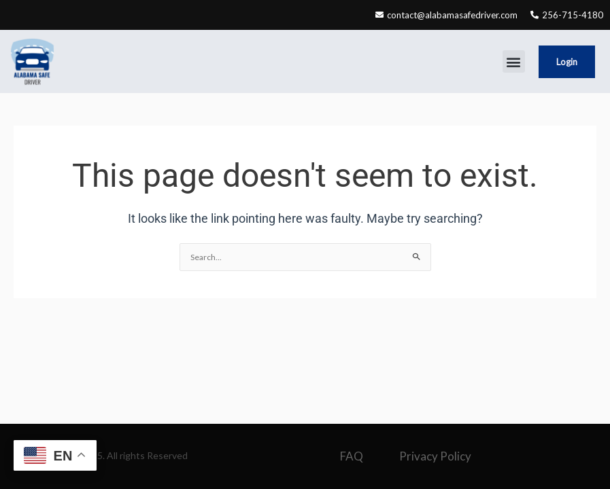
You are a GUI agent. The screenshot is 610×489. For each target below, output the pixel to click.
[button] (514, 61)
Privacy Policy (435, 456)
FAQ (351, 456)
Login (566, 61)
